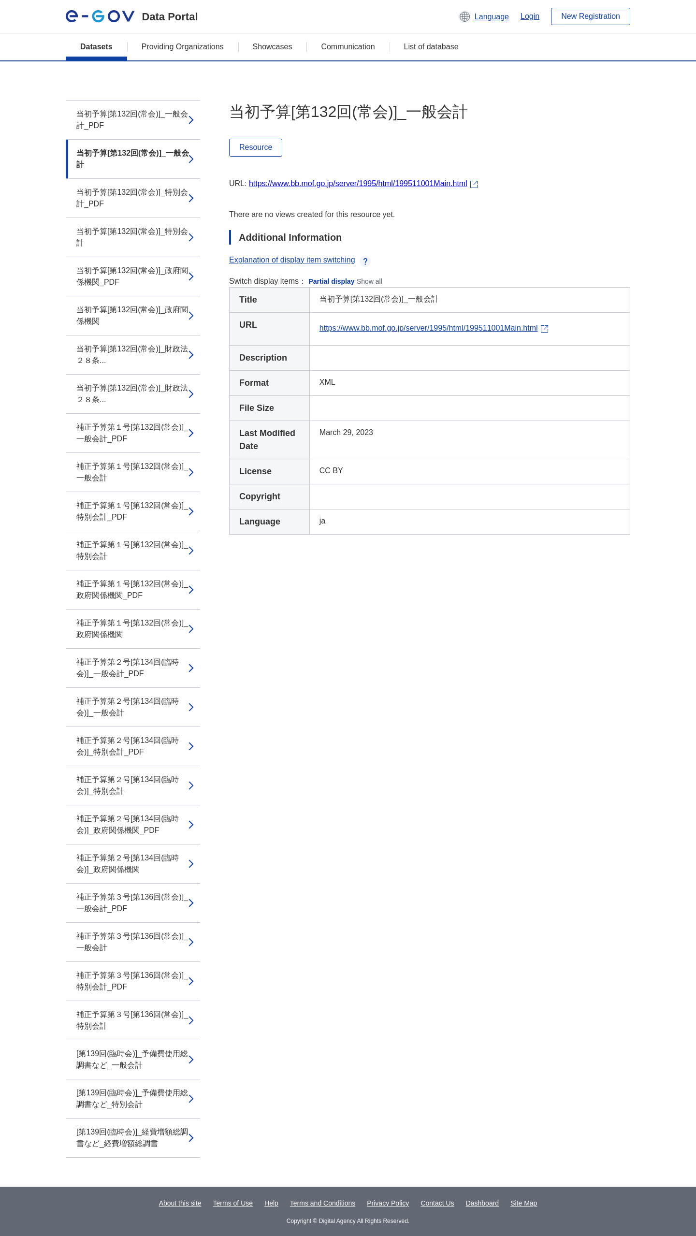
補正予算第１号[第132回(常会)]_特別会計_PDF (132, 511)
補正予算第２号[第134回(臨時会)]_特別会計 (127, 785)
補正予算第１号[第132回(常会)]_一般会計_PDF (132, 433)
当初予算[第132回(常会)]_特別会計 (132, 237)
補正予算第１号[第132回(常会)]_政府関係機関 (132, 629)
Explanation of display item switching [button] (300, 260)
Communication (348, 47)
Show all (369, 281)
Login (530, 16)
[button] (483, 16)
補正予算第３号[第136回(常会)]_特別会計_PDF (132, 981)
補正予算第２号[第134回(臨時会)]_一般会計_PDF (127, 668)
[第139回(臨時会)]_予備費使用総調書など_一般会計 (132, 1059)
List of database (431, 47)
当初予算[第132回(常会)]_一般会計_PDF (132, 120)
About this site (180, 1203)
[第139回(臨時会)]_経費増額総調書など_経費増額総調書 (132, 1138)
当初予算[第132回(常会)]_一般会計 (132, 159)
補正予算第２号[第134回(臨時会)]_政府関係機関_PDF (127, 824)
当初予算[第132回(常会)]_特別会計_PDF (132, 198)
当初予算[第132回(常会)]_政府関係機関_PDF (132, 276)
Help (271, 1203)
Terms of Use (233, 1203)
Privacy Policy (388, 1203)
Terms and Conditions (322, 1203)
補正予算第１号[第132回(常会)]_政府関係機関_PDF (132, 589)
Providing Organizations (183, 47)
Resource (255, 147)
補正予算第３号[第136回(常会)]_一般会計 (132, 942)
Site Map (523, 1203)
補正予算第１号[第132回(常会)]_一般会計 (132, 472)
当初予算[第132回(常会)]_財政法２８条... (132, 354)
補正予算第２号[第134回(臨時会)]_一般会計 (127, 707)
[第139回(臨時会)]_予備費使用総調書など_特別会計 (132, 1098)
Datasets (96, 47)
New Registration (590, 16)
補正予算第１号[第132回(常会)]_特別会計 (132, 550)
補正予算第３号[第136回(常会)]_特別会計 (132, 1020)
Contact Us (437, 1203)
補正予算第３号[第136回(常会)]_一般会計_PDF (132, 903)
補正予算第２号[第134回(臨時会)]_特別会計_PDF (127, 746)
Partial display (332, 281)
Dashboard (482, 1203)
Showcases (272, 47)
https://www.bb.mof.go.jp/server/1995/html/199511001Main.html (358, 183)
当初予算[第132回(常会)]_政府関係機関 (132, 315)
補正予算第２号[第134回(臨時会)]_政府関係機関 (127, 863)
